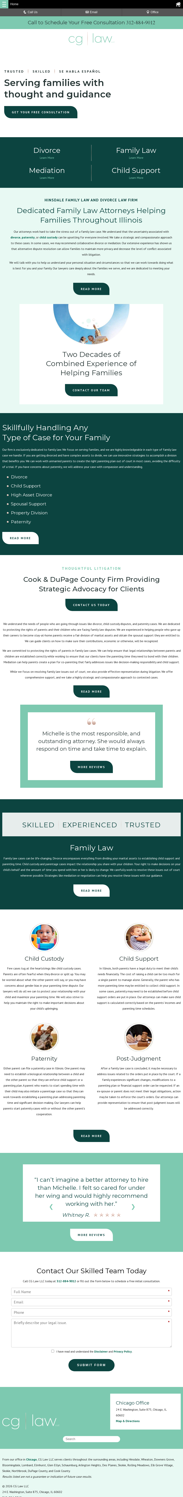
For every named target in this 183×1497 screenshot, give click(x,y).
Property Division (84, 487)
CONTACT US (92, 570)
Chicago (31, 1424)
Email (91, 12)
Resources (9, 1472)
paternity (28, 238)
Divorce (14, 478)
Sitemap (68, 1472)
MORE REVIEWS (91, 732)
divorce (15, 238)
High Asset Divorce (145, 478)
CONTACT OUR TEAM (91, 391)
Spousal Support (23, 487)
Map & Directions (128, 1386)
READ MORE (91, 290)
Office (152, 12)
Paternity (135, 487)
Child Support (80, 478)
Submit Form (92, 1330)
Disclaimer (101, 1316)
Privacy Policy (123, 1316)
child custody (48, 238)
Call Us (30, 12)
